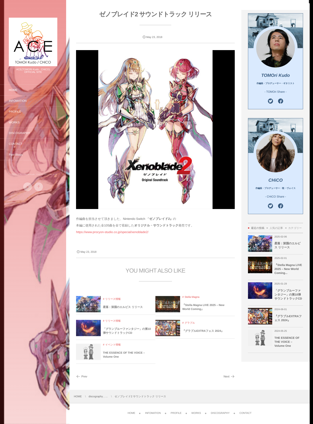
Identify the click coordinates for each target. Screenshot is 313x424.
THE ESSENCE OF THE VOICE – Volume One (124, 358)
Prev (81, 376)
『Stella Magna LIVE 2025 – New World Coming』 (203, 310)
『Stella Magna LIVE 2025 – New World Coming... (288, 269)
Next (229, 376)
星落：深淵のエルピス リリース (123, 310)
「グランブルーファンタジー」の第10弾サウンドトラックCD (127, 334)
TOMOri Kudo (275, 75)
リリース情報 (113, 302)
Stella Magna (191, 300)
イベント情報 (113, 348)
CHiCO (275, 180)
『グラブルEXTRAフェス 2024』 (203, 334)
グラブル (189, 326)
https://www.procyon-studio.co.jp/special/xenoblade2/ (112, 232)
